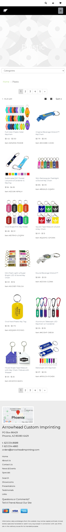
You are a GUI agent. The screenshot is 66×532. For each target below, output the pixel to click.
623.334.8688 (11, 443)
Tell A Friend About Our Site (17, 502)
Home (5, 456)
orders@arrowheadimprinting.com (20, 449)
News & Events (9, 468)
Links (4, 494)
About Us (6, 460)
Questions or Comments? (16, 499)
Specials (6, 472)
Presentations (8, 486)
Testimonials (7, 490)
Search (5, 478)
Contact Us (7, 464)
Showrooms (7, 482)
